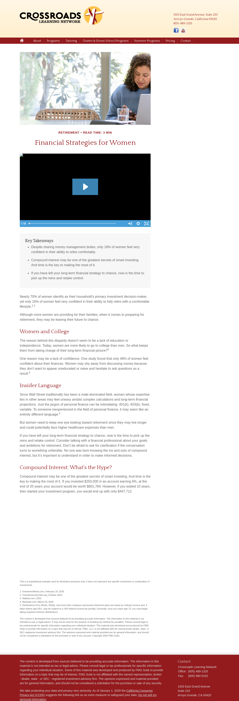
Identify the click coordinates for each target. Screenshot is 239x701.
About (37, 41)
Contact (186, 41)
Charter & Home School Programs (105, 41)
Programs (53, 41)
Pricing (170, 41)
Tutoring (71, 41)
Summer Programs (147, 41)
